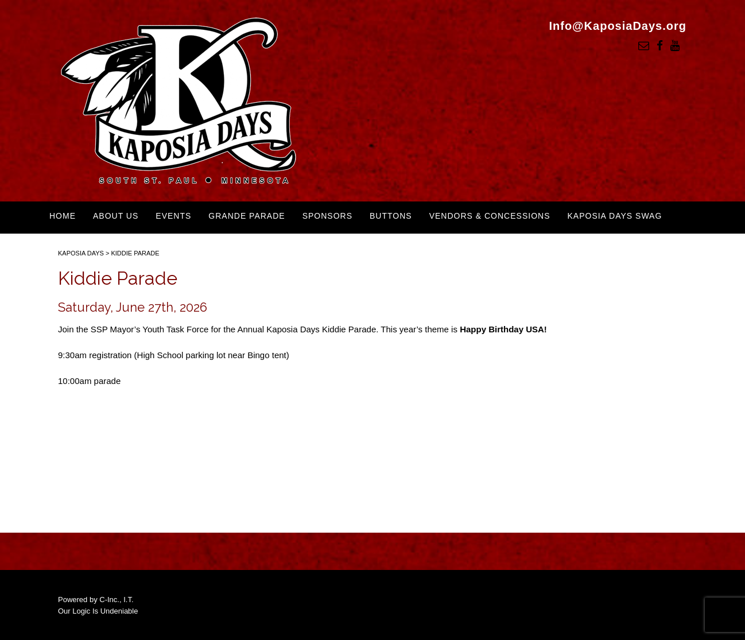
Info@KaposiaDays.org (617, 26)
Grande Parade (246, 215)
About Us (115, 215)
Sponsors (327, 215)
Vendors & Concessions (489, 215)
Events (173, 215)
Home (62, 215)
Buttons (391, 215)
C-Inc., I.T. (116, 599)
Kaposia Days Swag (614, 215)
